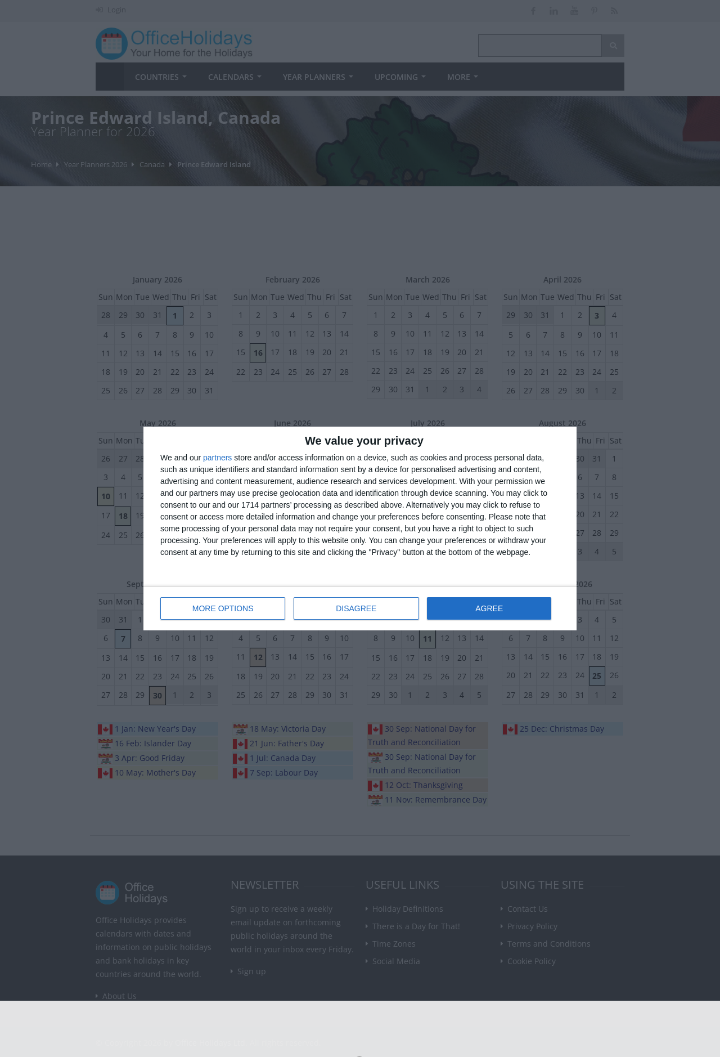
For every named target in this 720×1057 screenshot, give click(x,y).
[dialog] (360, 528)
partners (217, 458)
